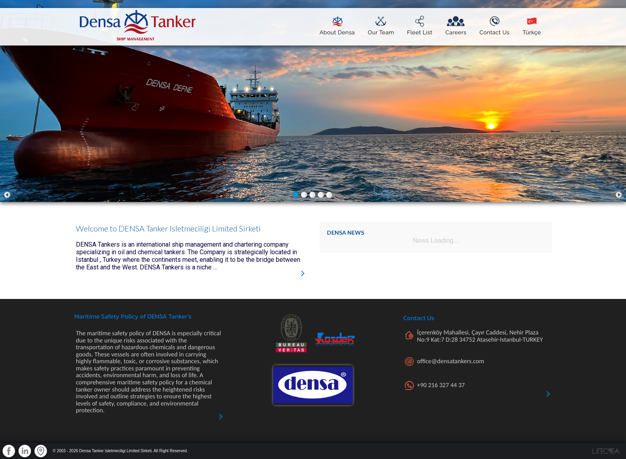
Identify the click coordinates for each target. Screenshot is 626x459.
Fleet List (419, 30)
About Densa (337, 30)
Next (619, 195)
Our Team (381, 30)
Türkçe (532, 30)
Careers (456, 30)
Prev (7, 195)
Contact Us (494, 30)
